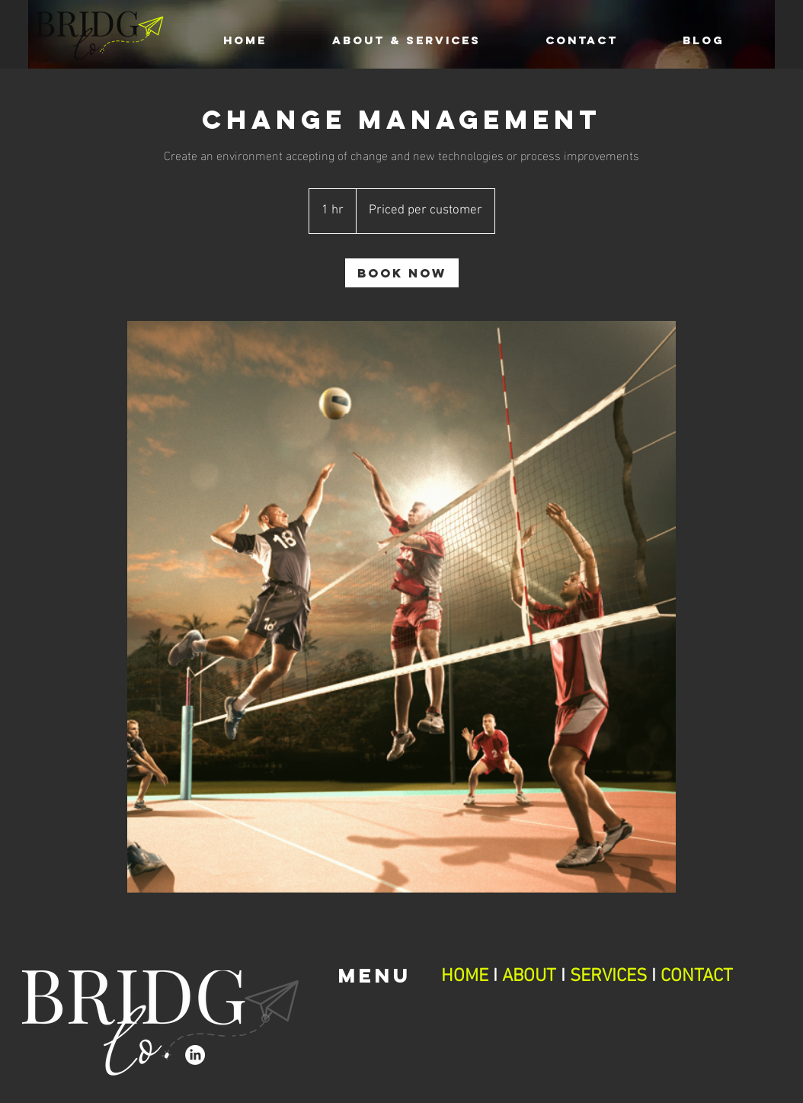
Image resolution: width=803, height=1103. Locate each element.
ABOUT (529, 976)
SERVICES (608, 976)
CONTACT (697, 976)
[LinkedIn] (195, 1055)
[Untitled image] (401, 607)
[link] (402, 272)
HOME (467, 976)
